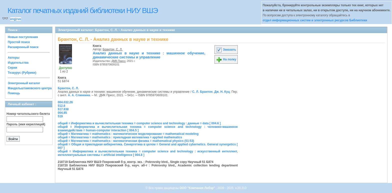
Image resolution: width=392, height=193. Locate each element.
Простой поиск (19, 42)
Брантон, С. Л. (113, 49)
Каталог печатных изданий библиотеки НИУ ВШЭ (83, 10)
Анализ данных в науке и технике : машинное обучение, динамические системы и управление (149, 55)
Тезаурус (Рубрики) (22, 72)
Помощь (14, 93)
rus (18, 19)
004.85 (62, 113)
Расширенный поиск (23, 47)
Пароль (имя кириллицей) (25, 124)
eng (13, 19)
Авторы (14, 57)
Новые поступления (23, 37)
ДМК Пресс (119, 60)
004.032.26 (65, 102)
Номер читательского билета (28, 114)
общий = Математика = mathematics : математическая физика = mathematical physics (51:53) (126, 141)
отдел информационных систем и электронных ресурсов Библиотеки (315, 20)
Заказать (226, 49)
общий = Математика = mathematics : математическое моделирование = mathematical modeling (128, 134)
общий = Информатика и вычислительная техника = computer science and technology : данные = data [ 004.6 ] (139, 123)
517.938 (63, 109)
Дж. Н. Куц (222, 91)
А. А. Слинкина (79, 95)
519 (60, 116)
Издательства (18, 62)
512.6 (61, 106)
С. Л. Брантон (202, 91)
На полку (226, 59)
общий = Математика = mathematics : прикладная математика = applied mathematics (120, 137)
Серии (12, 67)
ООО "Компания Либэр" (198, 188)
